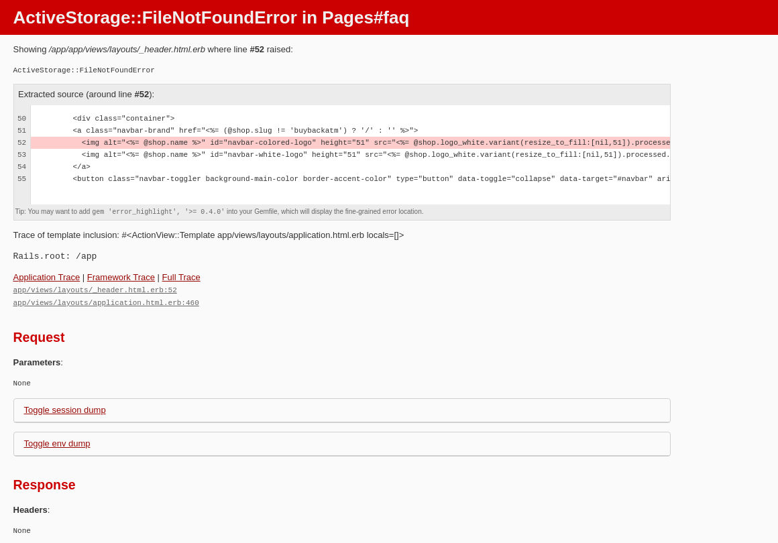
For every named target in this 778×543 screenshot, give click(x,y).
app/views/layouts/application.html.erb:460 (106, 301)
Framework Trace (121, 277)
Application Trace (46, 277)
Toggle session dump (65, 409)
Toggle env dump (57, 442)
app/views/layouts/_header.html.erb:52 (95, 289)
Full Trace (181, 277)
